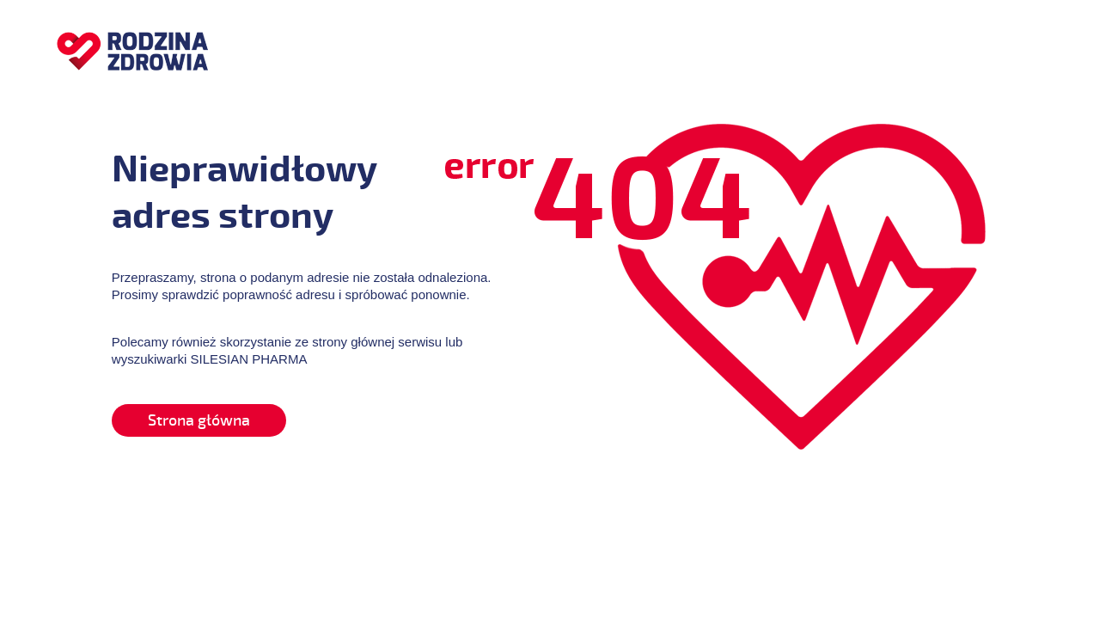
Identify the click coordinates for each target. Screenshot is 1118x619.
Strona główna (199, 420)
